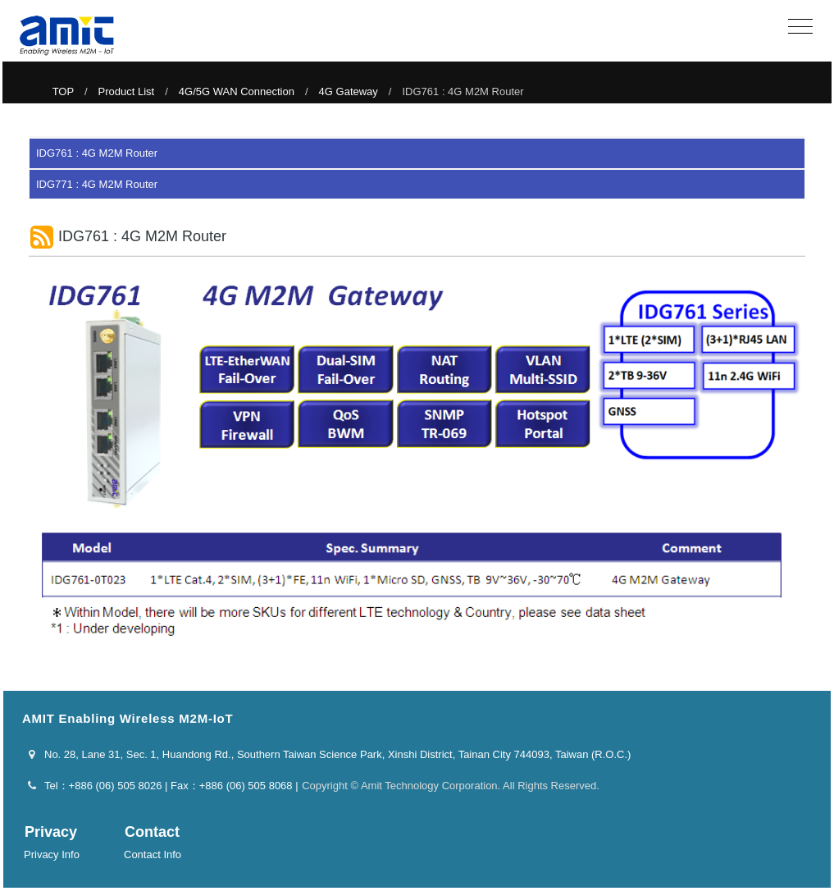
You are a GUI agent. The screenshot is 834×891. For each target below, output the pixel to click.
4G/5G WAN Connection (236, 91)
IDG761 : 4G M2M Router (96, 153)
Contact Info (152, 854)
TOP (63, 91)
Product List (126, 91)
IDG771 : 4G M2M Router (96, 184)
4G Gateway (348, 91)
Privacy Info (52, 854)
